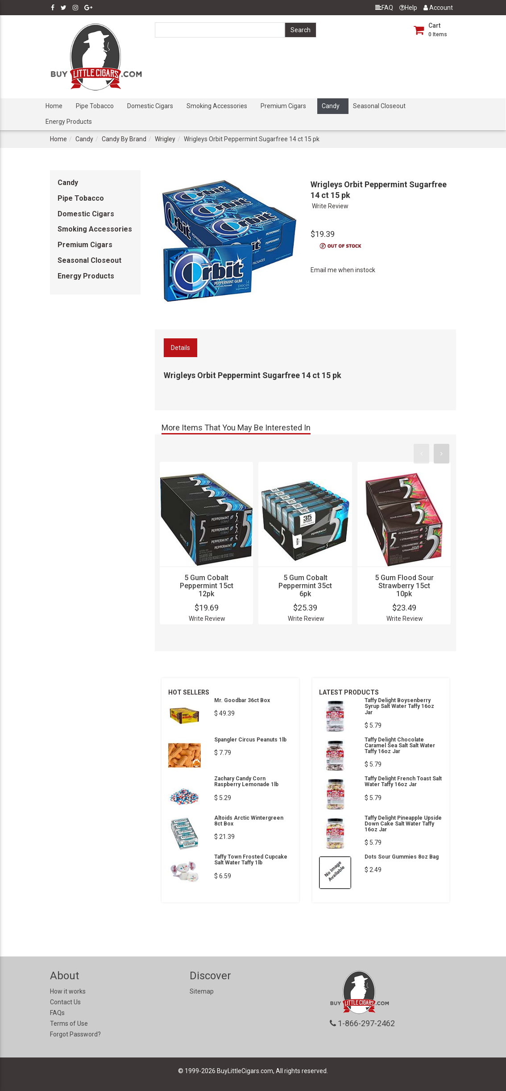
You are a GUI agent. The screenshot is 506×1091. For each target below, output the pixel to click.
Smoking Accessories (217, 106)
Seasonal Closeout (379, 106)
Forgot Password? (75, 1034)
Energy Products (69, 121)
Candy (331, 106)
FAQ (384, 7)
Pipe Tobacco (95, 106)
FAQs (57, 1012)
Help (408, 7)
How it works (68, 991)
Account (438, 7)
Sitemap (202, 991)
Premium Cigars (283, 106)
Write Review (330, 206)
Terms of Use (69, 1023)
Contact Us (65, 1002)
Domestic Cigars (150, 106)
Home (54, 106)
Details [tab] (180, 347)
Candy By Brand (124, 139)
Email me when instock (343, 270)
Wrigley (165, 139)
